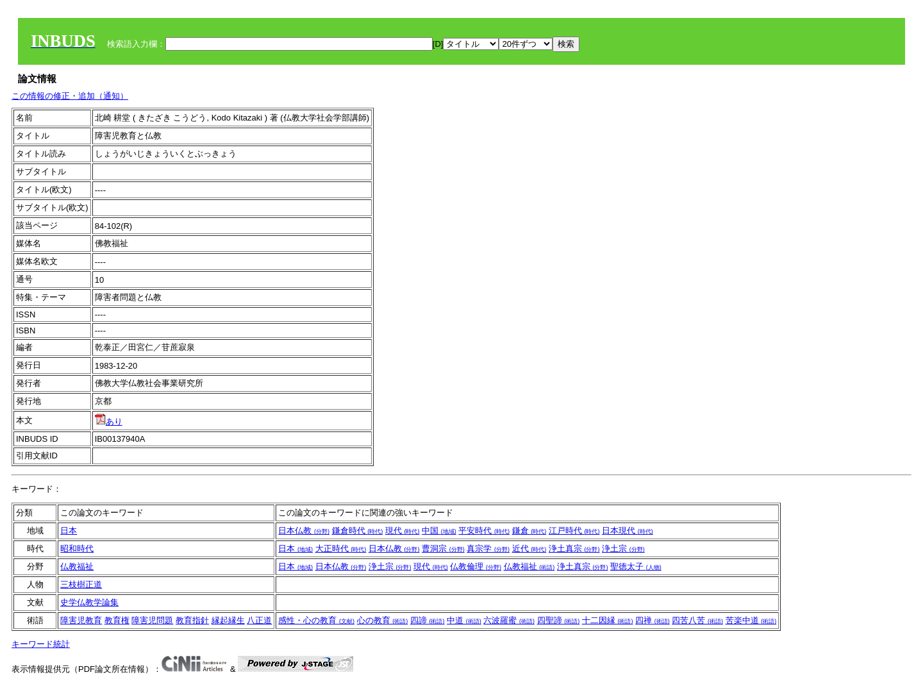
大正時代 (341, 548)
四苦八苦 (697, 620)
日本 (68, 530)
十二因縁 (607, 620)
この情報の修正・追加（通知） (70, 96)
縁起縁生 (228, 620)
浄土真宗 (574, 548)
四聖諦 (558, 620)
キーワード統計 (41, 644)
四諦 (427, 620)
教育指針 (192, 620)
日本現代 (627, 530)
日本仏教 (303, 530)
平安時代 (484, 530)
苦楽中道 (751, 620)
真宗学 (488, 548)
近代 (529, 548)
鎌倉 (529, 530)
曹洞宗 (443, 548)
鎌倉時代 (357, 530)
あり (108, 421)
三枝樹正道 (81, 584)
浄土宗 (623, 548)
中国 (439, 530)
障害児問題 (152, 620)
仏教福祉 (77, 566)
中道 (464, 620)
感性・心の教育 (316, 620)
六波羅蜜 (509, 620)
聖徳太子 (635, 566)
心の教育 (382, 620)
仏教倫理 (475, 566)
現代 (402, 530)
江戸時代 (574, 530)
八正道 (259, 620)
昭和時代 (77, 548)
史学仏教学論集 (89, 602)
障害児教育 (81, 620)
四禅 (652, 620)
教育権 (116, 620)
